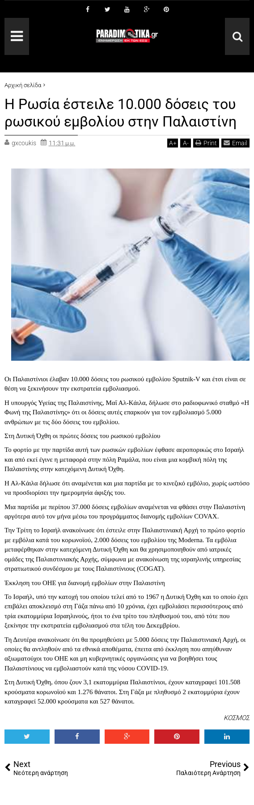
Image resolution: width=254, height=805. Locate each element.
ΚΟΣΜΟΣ (237, 717)
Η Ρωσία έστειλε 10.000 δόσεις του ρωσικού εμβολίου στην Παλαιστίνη (120, 113)
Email (235, 142)
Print (206, 142)
